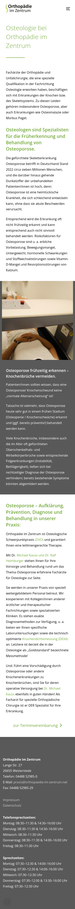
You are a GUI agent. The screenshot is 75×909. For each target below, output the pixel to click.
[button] (7, 902)
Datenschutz (12, 805)
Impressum (11, 800)
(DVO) (39, 539)
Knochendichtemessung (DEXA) (45, 639)
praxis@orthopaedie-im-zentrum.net (40, 782)
